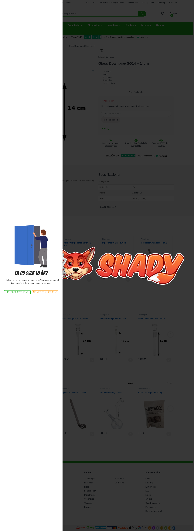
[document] (97, 265)
